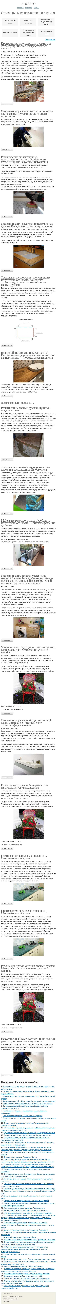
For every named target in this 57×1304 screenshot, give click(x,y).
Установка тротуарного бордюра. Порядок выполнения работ (26, 1274)
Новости (28, 8)
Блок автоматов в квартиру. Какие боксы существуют (22, 1116)
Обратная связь (6, 1301)
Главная (20, 8)
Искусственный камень (10, 22)
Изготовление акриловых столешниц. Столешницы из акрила (24, 857)
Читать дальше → (7, 104)
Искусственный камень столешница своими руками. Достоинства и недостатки (28, 1040)
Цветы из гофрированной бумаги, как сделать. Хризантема (26, 1230)
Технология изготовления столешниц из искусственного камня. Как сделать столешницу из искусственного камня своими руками (25, 281)
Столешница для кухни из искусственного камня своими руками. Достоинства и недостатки (26, 113)
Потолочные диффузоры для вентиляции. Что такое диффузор (27, 1135)
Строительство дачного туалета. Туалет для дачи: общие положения (29, 1259)
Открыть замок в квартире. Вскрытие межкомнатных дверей (26, 1201)
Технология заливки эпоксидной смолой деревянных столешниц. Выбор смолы (25, 468)
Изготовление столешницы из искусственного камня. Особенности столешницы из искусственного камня (24, 159)
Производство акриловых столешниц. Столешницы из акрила (24, 912)
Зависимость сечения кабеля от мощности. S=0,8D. (23, 1276)
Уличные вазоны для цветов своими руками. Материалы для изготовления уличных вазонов (28, 649)
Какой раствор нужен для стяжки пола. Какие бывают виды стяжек (28, 1103)
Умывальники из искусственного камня (46, 22)
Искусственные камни (46, 33)
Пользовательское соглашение (15, 1296)
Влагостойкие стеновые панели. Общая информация (23, 1266)
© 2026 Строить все (7, 1293)
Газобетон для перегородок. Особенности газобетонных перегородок (29, 1189)
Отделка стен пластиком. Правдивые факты (20, 1157)
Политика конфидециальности (10, 1298)
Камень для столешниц (28, 22)
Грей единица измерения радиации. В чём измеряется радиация (28, 1213)
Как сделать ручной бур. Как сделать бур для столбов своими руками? (29, 1101)
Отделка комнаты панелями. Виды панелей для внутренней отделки (29, 1133)
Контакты (5, 1296)
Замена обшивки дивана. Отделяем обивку (20, 1237)
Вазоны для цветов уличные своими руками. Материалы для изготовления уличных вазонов (28, 968)
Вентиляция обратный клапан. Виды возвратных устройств (26, 1210)
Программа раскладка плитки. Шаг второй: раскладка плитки (26, 1278)
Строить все (28, 3)
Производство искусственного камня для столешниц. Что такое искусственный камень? (26, 46)
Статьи (36, 8)
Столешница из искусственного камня (28, 32)
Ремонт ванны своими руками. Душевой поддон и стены (25, 409)
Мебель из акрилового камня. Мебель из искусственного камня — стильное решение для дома (28, 523)
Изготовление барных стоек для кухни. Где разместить (24, 1208)
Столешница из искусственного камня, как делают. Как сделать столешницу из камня (27, 225)
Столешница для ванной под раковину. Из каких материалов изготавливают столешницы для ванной (26, 722)
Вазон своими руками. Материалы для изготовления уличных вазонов (24, 786)
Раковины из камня (10, 33)
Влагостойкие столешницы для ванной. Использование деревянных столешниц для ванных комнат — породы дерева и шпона (27, 355)
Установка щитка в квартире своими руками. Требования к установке (29, 1240)
